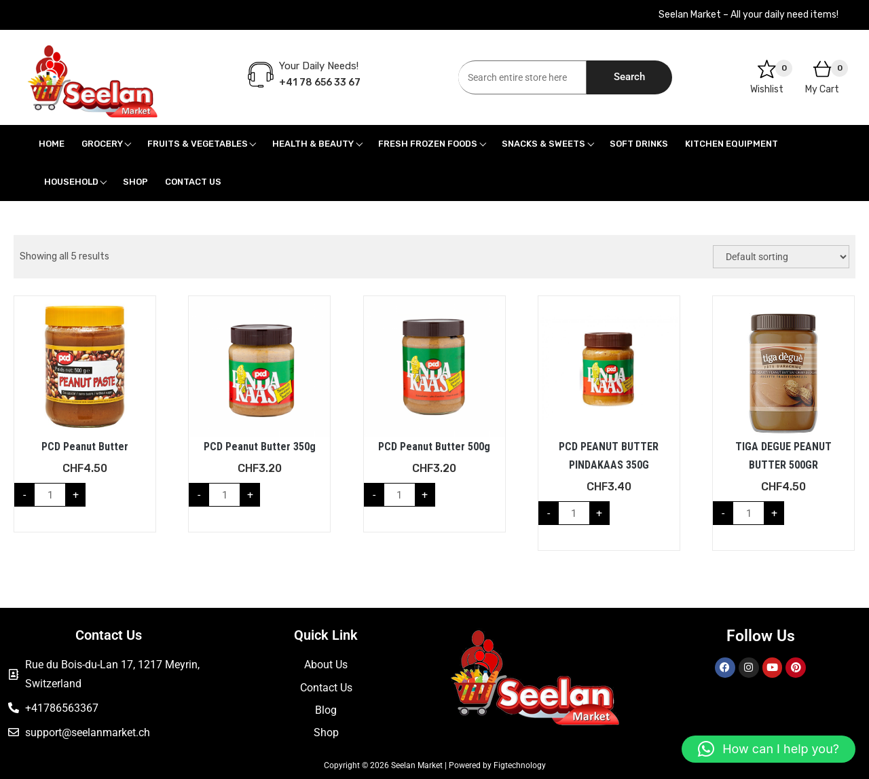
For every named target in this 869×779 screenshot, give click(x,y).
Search (629, 77)
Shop (135, 182)
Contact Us (193, 182)
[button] (768, 749)
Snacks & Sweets (543, 144)
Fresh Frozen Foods (427, 144)
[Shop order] (781, 256)
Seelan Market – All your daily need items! (748, 14)
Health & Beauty (313, 144)
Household (71, 182)
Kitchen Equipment (731, 144)
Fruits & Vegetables (197, 144)
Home (51, 144)
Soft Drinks (639, 144)
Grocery (102, 144)
